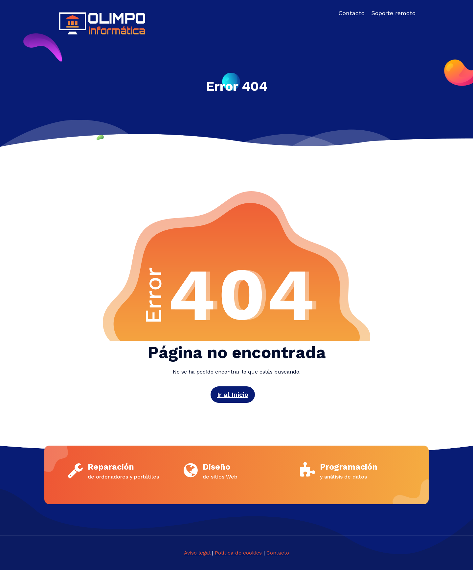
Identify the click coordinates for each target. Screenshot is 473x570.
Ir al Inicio (232, 395)
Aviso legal (197, 553)
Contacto (277, 553)
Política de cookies (238, 553)
